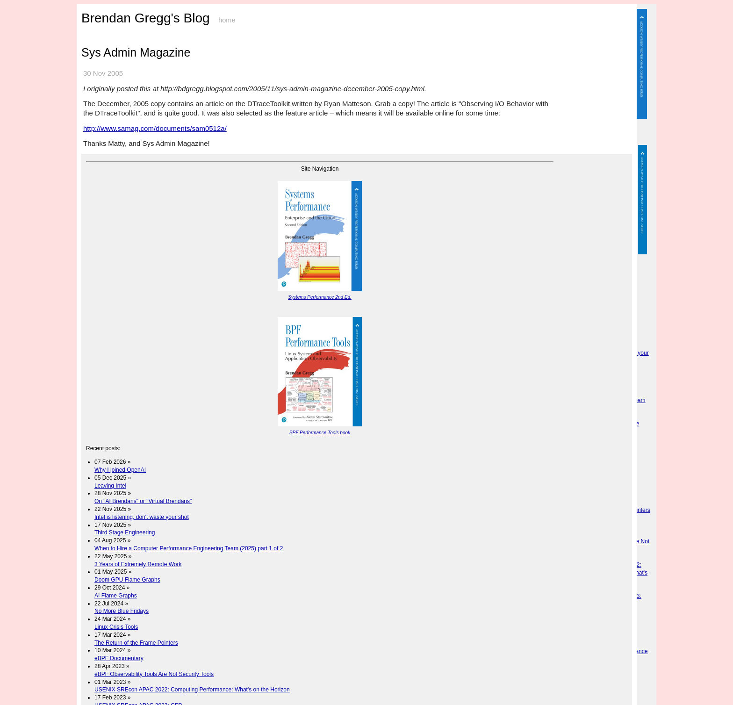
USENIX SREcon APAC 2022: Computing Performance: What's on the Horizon (192, 689)
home (226, 20)
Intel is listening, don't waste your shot (141, 517)
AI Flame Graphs (115, 595)
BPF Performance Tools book (319, 432)
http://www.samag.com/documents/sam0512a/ (155, 128)
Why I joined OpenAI (120, 470)
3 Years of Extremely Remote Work (138, 564)
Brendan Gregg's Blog (145, 18)
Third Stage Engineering (124, 532)
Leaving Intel (110, 485)
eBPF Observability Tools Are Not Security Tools (154, 674)
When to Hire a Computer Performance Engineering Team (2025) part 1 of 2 (188, 548)
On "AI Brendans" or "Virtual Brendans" (143, 501)
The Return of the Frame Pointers (136, 643)
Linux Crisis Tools (116, 627)
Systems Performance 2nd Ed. (320, 297)
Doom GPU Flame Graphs (127, 579)
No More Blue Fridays (121, 611)
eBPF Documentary (119, 658)
